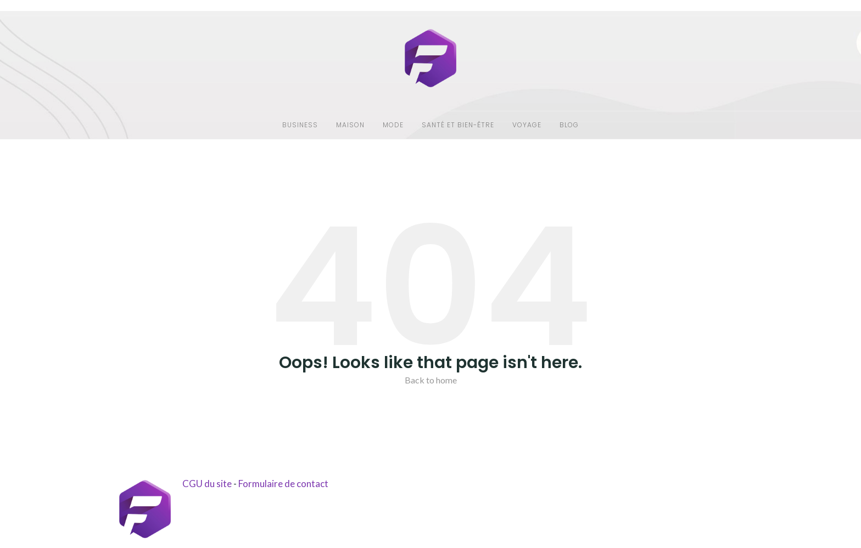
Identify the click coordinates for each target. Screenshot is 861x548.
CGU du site (207, 483)
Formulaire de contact (283, 483)
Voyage (526, 124)
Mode (393, 124)
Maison (350, 124)
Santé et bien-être (458, 124)
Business (300, 124)
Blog (569, 124)
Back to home (431, 380)
